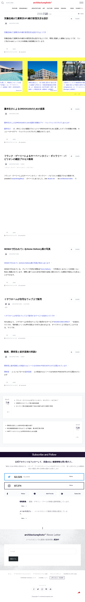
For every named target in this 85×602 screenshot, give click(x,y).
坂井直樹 (28, 372)
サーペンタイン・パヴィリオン (25, 167)
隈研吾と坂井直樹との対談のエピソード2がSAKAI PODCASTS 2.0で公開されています (35, 366)
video (22, 164)
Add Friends (49, 493)
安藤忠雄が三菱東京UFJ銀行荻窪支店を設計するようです (25, 32)
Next (79, 94)
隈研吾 (6, 372)
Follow (71, 476)
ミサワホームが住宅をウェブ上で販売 (23, 299)
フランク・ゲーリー (10, 167)
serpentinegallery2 (18, 178)
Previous (75, 94)
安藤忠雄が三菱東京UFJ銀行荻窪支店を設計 (26, 18)
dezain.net (51, 178)
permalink (23, 52)
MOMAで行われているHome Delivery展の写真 (27, 249)
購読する (13, 559)
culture (26, 304)
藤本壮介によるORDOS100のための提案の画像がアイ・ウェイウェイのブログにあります (37, 123)
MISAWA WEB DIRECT (62, 322)
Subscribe (77, 493)
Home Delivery (46, 269)
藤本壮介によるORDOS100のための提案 (24, 109)
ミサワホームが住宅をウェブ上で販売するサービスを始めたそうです (29, 316)
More (22, 506)
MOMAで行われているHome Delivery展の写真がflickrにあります (27, 263)
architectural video (66, 178)
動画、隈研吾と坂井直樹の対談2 (20, 352)
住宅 (6, 307)
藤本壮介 (7, 129)
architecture (14, 23)
